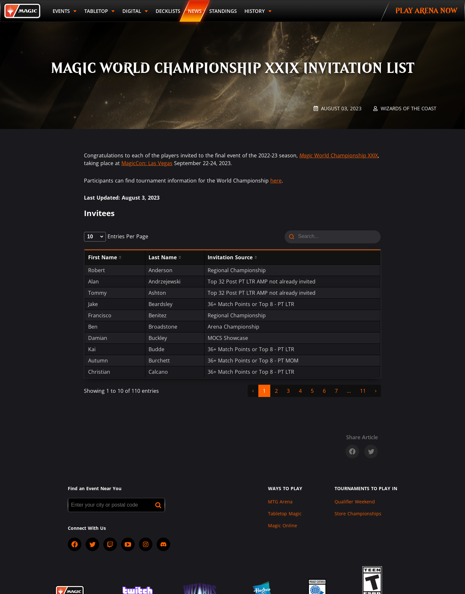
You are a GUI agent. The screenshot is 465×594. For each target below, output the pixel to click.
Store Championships (358, 513)
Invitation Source (230, 257)
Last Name (163, 257)
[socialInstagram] (145, 544)
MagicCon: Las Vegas (146, 163)
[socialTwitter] (92, 544)
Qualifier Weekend (355, 502)
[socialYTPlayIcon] (128, 544)
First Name (102, 257)
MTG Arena (280, 502)
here (276, 180)
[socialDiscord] (163, 544)
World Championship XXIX (338, 155)
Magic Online (282, 525)
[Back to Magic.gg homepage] (22, 11)
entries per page (116, 236)
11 (363, 390)
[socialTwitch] (110, 544)
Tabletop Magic (285, 513)
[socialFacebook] (74, 544)
